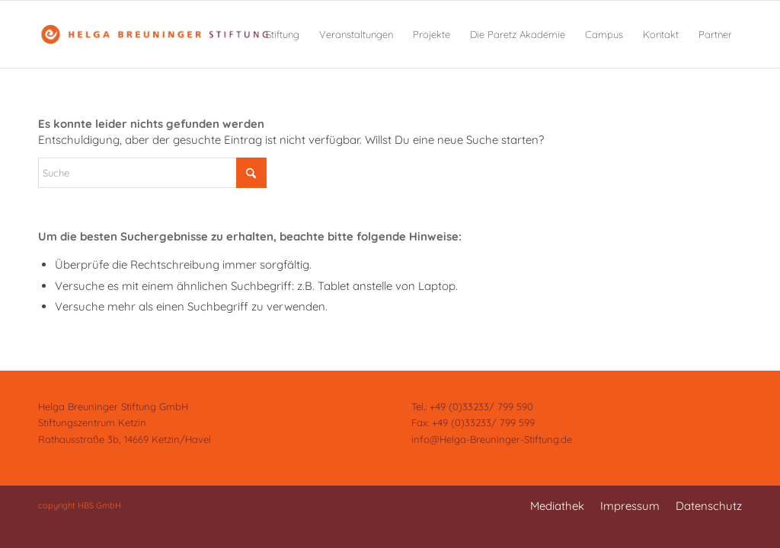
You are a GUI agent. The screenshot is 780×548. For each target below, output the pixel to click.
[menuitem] (282, 34)
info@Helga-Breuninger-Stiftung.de (491, 439)
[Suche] (152, 173)
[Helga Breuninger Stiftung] (154, 34)
